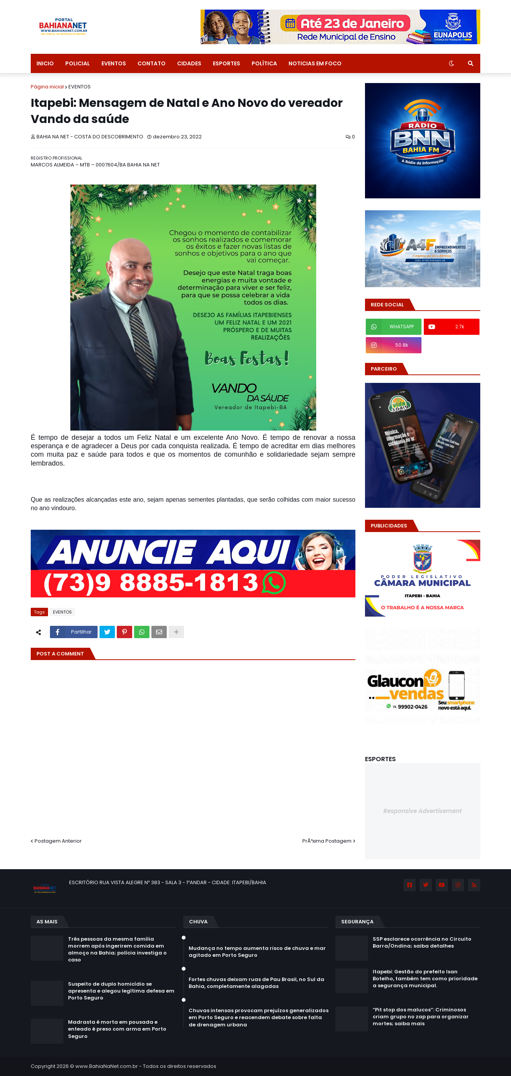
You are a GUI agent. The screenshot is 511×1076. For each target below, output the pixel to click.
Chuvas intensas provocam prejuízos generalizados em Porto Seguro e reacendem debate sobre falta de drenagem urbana (258, 1017)
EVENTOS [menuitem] (113, 63)
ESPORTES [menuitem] (226, 63)
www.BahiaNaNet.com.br (106, 1066)
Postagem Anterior (58, 841)
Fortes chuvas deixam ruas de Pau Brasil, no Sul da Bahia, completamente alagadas (256, 983)
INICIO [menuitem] (45, 63)
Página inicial (47, 86)
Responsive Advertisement (422, 811)
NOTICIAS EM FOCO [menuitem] (315, 63)
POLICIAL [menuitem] (77, 63)
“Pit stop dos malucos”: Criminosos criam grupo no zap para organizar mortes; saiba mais (421, 1016)
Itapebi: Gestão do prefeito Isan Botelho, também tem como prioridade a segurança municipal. (425, 978)
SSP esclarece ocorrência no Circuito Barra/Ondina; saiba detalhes (422, 943)
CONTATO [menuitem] (152, 63)
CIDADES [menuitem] (189, 63)
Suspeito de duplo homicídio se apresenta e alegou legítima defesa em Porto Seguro (121, 991)
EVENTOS (79, 86)
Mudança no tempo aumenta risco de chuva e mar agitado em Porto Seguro (257, 952)
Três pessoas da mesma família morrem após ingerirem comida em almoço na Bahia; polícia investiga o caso (117, 950)
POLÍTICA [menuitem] (264, 63)
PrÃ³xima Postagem (327, 841)
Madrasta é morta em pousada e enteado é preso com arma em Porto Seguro (117, 1029)
